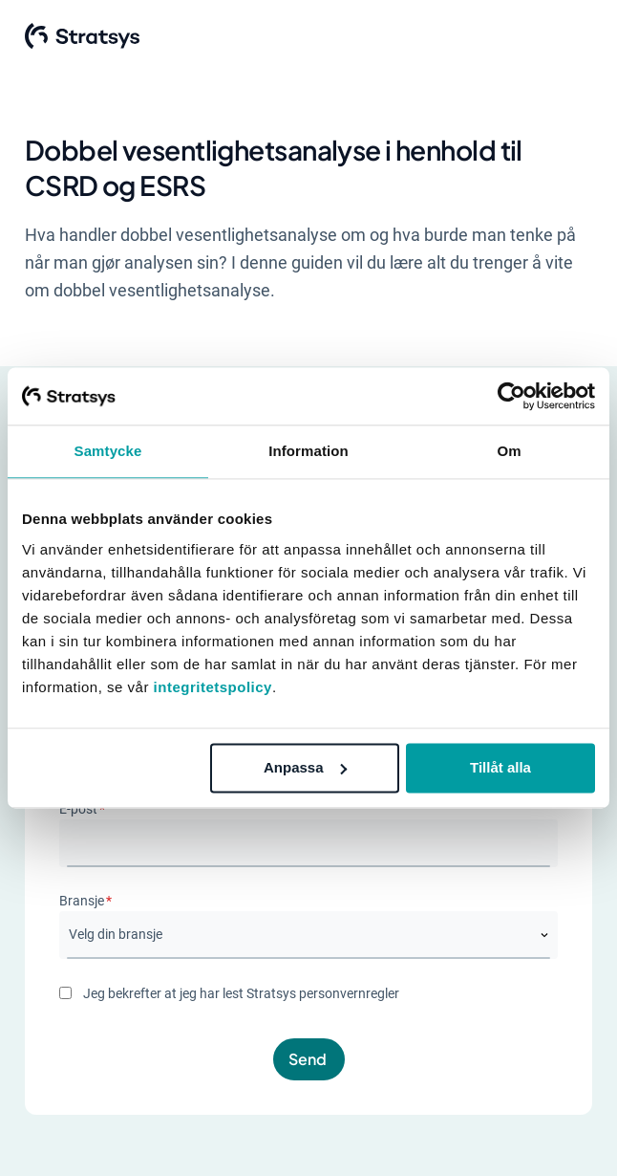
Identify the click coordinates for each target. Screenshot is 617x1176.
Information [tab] (308, 451)
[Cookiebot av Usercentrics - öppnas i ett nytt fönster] (511, 395)
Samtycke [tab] (108, 451)
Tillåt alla (500, 767)
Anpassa (305, 767)
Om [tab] (509, 451)
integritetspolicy (213, 687)
